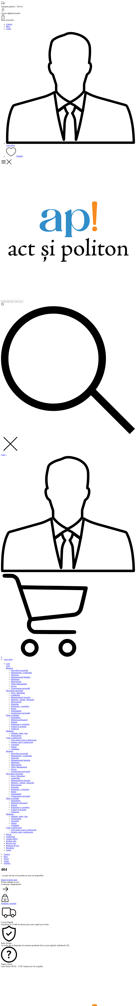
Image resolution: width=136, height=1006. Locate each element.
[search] (12, 301)
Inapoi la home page (9, 880)
